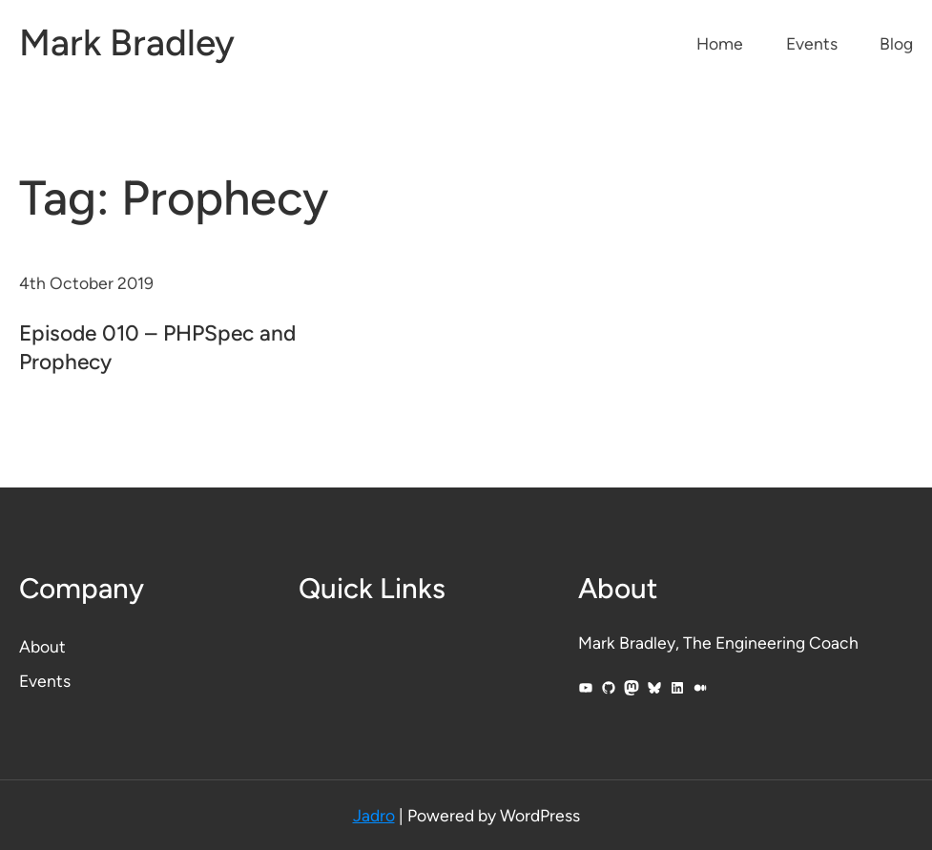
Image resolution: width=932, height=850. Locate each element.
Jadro (374, 815)
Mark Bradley (127, 42)
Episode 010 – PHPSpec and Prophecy (157, 347)
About (42, 646)
